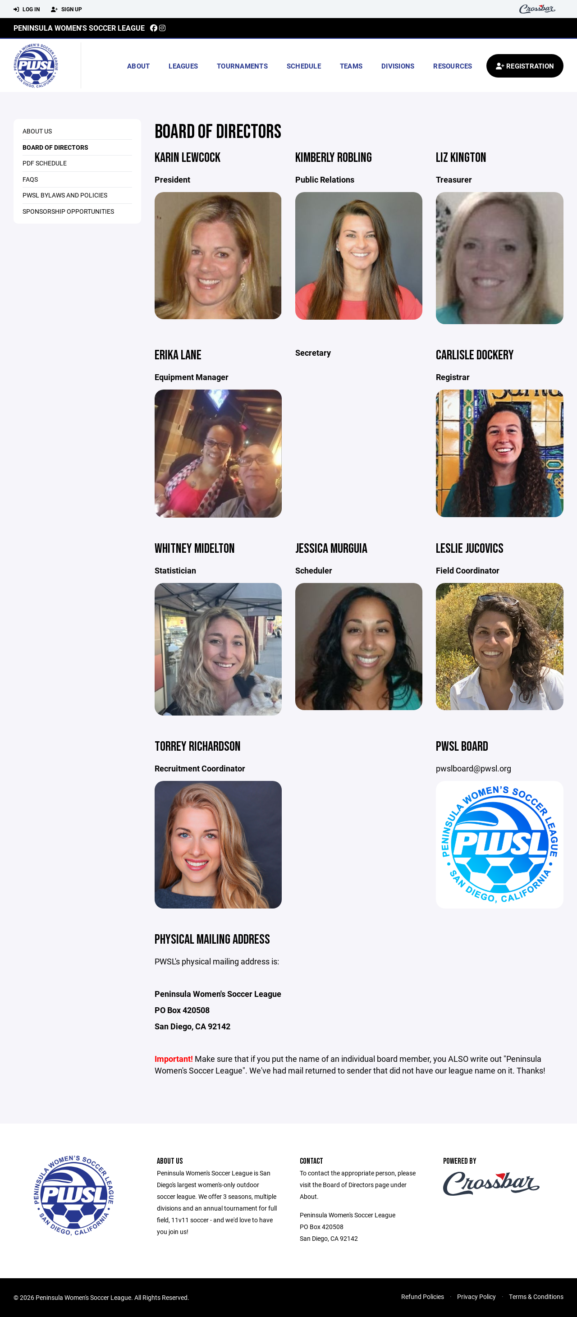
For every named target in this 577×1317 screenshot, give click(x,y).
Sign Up (66, 9)
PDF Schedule (45, 163)
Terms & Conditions (536, 1296)
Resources (452, 65)
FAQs (30, 179)
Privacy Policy (476, 1296)
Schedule (304, 65)
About (138, 65)
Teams (351, 65)
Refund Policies (422, 1296)
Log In (27, 9)
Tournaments (242, 65)
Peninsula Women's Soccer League (79, 27)
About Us (37, 131)
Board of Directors (55, 147)
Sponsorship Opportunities (68, 211)
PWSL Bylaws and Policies (65, 195)
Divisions (397, 65)
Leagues (183, 65)
